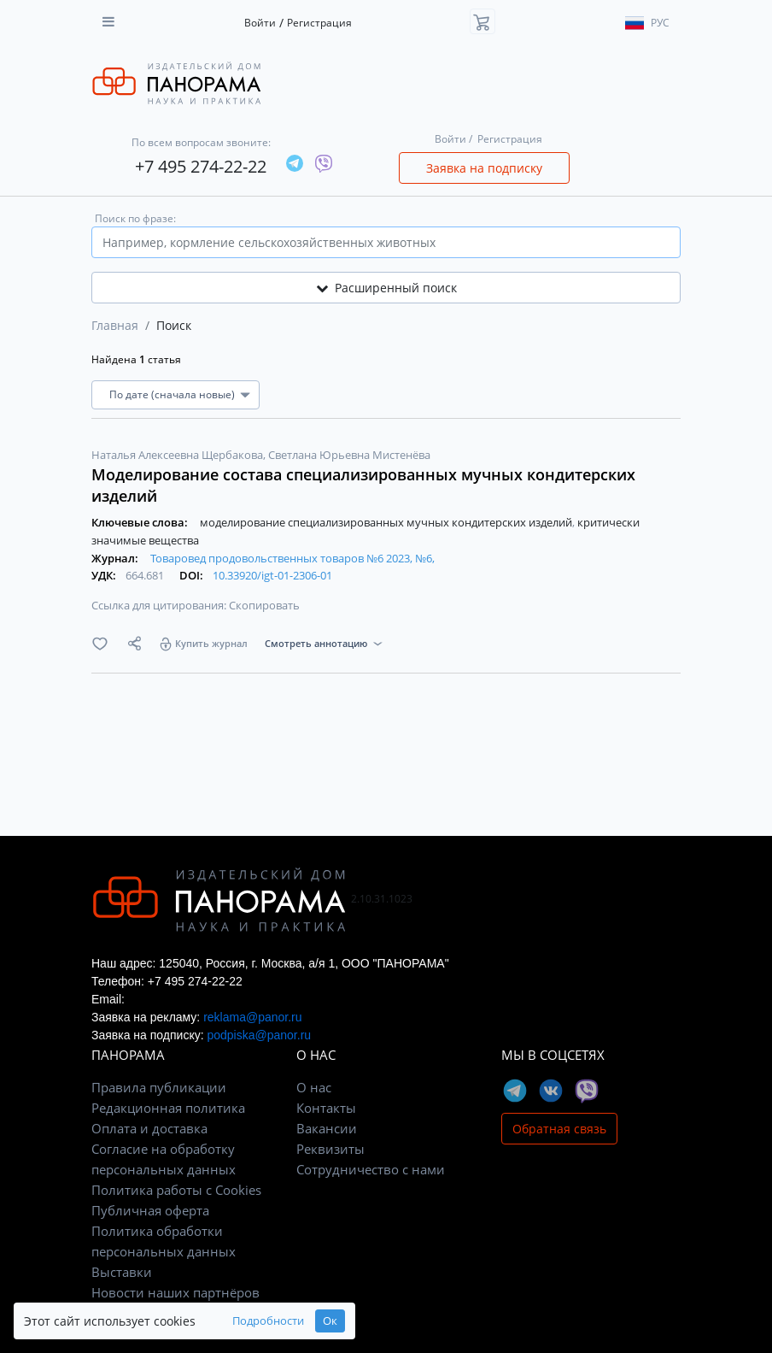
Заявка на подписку (484, 168)
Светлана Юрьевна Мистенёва (349, 454)
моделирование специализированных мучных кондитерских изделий (387, 522)
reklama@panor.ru (252, 1017)
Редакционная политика (168, 1107)
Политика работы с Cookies (176, 1189)
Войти (260, 22)
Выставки (121, 1271)
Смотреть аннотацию (316, 643)
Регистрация (319, 22)
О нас (313, 1087)
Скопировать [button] (264, 605)
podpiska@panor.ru (259, 1035)
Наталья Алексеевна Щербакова (178, 454)
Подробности (268, 1321)
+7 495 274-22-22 (200, 166)
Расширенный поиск (386, 287)
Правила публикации (158, 1087)
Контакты (326, 1107)
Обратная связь (559, 1129)
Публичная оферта (150, 1210)
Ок (330, 1321)
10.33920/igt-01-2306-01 (272, 575)
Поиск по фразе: (135, 218)
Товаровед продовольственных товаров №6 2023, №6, (292, 558)
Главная (114, 325)
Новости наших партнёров (175, 1292)
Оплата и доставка (149, 1128)
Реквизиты (330, 1148)
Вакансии (326, 1128)
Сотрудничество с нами (370, 1169)
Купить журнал (211, 643)
